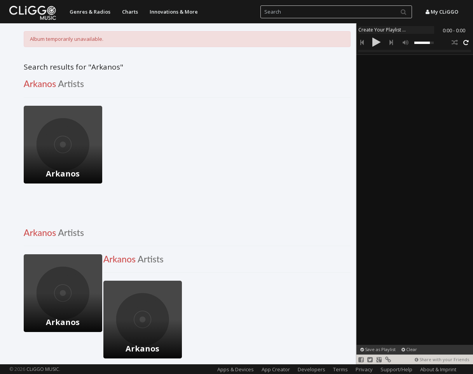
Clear (409, 349)
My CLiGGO (442, 11)
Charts (130, 11)
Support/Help (396, 369)
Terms (340, 369)
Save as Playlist (378, 349)
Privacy (364, 369)
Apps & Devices (235, 369)
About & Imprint (438, 369)
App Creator (276, 369)
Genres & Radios (90, 11)
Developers (311, 369)
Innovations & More (174, 11)
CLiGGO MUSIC (42, 369)
